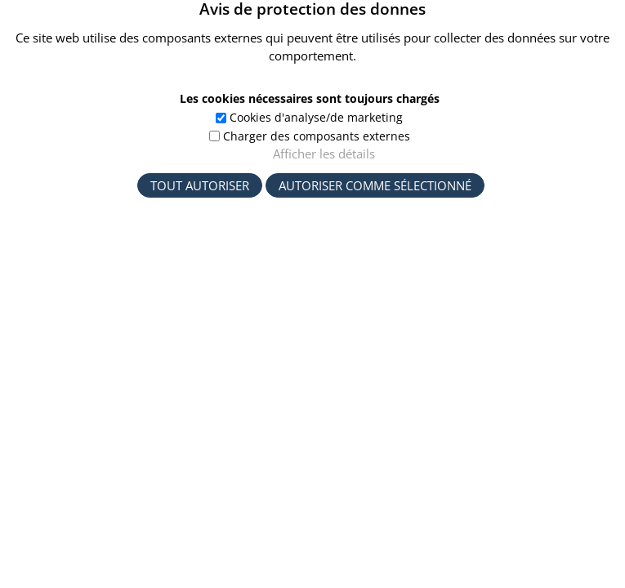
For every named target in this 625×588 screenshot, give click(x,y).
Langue (503, 398)
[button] (581, 31)
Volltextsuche (147, 225)
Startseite (127, 188)
